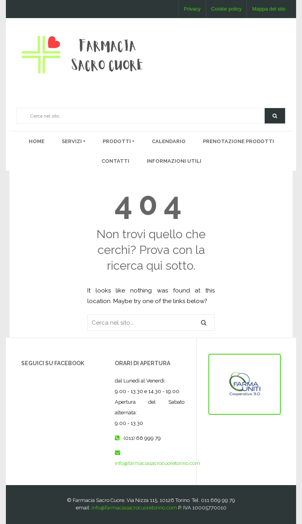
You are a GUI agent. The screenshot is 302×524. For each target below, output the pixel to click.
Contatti (115, 161)
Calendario (169, 141)
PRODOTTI (117, 141)
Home (36, 141)
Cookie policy (226, 9)
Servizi (72, 141)
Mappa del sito (268, 9)
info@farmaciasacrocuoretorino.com (157, 463)
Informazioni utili (174, 161)
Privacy (192, 9)
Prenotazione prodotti (238, 141)
